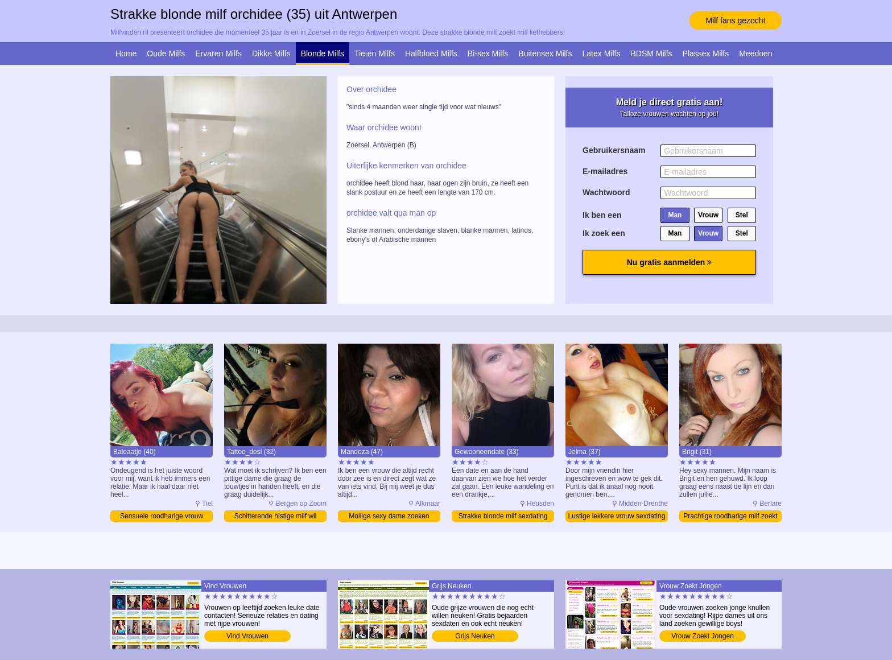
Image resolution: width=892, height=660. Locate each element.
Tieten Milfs (374, 53)
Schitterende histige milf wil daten (275, 517)
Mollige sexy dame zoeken (389, 516)
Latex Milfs (602, 53)
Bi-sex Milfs (488, 53)
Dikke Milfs (271, 53)
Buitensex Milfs (545, 53)
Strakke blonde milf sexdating (503, 516)
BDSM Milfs (651, 53)
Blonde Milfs (322, 53)
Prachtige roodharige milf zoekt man (730, 517)
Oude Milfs (166, 53)
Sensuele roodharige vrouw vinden (161, 517)
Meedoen (755, 53)
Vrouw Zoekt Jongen (702, 636)
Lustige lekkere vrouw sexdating (617, 516)
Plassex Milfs (706, 53)
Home (126, 53)
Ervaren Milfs (218, 53)
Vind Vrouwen (247, 636)
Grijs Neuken (474, 636)
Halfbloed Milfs (431, 53)
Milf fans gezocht (735, 20)
